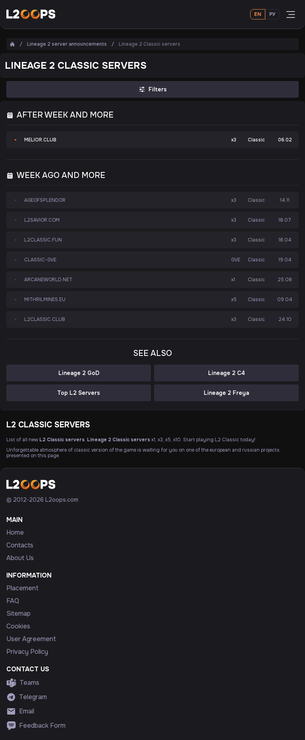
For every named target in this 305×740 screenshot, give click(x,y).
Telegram (26, 697)
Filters (152, 89)
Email (20, 711)
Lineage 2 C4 (226, 373)
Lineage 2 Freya (226, 392)
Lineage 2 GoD (78, 373)
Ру (272, 14)
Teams (22, 683)
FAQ (12, 601)
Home (15, 533)
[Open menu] (291, 14)
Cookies (18, 626)
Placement (22, 588)
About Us (20, 558)
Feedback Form (36, 725)
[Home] (12, 44)
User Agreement (31, 639)
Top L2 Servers (78, 392)
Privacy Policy (27, 652)
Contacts (19, 545)
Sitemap (18, 614)
